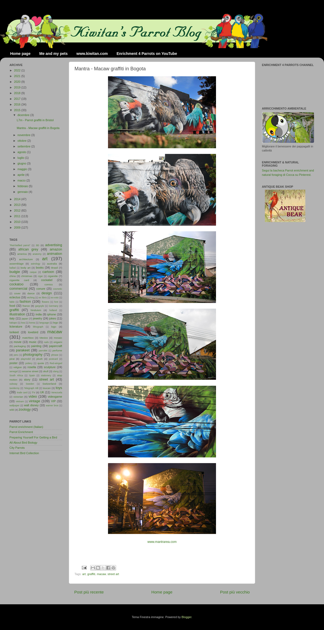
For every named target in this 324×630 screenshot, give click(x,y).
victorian (18, 396)
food (12, 305)
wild (11, 409)
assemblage (16, 263)
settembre (24, 146)
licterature (15, 326)
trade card (22, 392)
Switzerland (49, 383)
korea (32, 322)
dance (31, 293)
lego (55, 322)
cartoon (48, 272)
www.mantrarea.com (162, 542)
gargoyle (39, 306)
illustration (17, 314)
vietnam (20, 401)
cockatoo (16, 284)
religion (18, 367)
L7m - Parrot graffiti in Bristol (35, 120)
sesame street (30, 371)
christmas (26, 276)
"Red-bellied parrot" (19, 245)
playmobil (26, 359)
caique (33, 272)
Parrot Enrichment (21, 432)
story (27, 379)
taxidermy (14, 388)
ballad (12, 267)
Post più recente (89, 592)
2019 (17, 87)
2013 (17, 204)
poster (13, 363)
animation (54, 254)
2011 (17, 216)
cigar (40, 276)
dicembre (24, 115)
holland (53, 310)
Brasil (54, 267)
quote (41, 363)
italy (12, 318)
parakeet (22, 350)
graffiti (91, 574)
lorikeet (14, 332)
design (47, 293)
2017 (17, 98)
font (56, 302)
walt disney (31, 405)
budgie (14, 272)
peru (16, 355)
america (22, 253)
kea (23, 322)
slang (56, 371)
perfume (57, 350)
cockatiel (46, 280)
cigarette (53, 276)
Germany (53, 306)
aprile (21, 174)
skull (45, 371)
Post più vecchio (235, 592)
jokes (52, 318)
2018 (17, 93)
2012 (17, 210)
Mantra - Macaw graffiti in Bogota (38, 128)
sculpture (50, 367)
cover (17, 293)
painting (36, 346)
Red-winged (56, 363)
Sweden (30, 383)
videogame (55, 396)
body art (26, 267)
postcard (53, 359)
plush (39, 358)
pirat (12, 358)
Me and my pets (53, 53)
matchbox (27, 337)
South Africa (16, 375)
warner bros (52, 405)
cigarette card (19, 280)
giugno (22, 163)
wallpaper (14, 405)
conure (40, 288)
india (39, 314)
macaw (101, 574)
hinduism (36, 310)
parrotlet (43, 350)
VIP (53, 401)
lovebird (33, 332)
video (33, 396)
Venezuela (56, 392)
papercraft (55, 346)
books (40, 267)
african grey (28, 249)
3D (37, 245)
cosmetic (57, 289)
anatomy (37, 254)
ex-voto (55, 297)
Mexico (43, 337)
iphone (51, 314)
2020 (17, 81)
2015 (17, 110)
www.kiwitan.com (92, 53)
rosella (32, 367)
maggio (23, 169)
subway (13, 383)
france (26, 305)
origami (57, 342)
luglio (21, 157)
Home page (20, 53)
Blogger (186, 617)
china (12, 276)
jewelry (37, 318)
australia (52, 263)
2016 (17, 104)
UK (42, 392)
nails (46, 342)
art (84, 574)
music (32, 342)
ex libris (43, 297)
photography (32, 354)
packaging (20, 346)
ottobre (23, 140)
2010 (17, 221)
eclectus (14, 297)
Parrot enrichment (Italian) (26, 426)
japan (25, 318)
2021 (17, 76)
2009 (17, 227)
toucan (47, 388)
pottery (28, 363)
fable (12, 302)
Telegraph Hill (31, 388)
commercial (18, 288)
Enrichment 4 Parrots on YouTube (147, 53)
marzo (22, 180)
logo (53, 326)
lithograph (38, 326)
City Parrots (17, 447)
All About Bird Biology (23, 442)
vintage (34, 401)
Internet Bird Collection (24, 453)
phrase (54, 355)
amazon (56, 249)
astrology (35, 263)
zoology (25, 409)
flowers (45, 302)
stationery (46, 375)
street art (113, 574)
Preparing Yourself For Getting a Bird (33, 437)
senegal (13, 371)
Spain (32, 375)
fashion (25, 301)
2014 (17, 199)
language (44, 322)
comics (49, 284)
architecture (26, 259)
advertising (53, 245)
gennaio (23, 191)
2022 (17, 70)
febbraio (23, 186)
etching (31, 297)
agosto (22, 152)
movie (18, 342)
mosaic (58, 337)
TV (33, 392)
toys (59, 388)
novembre (24, 135)
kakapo (13, 322)
